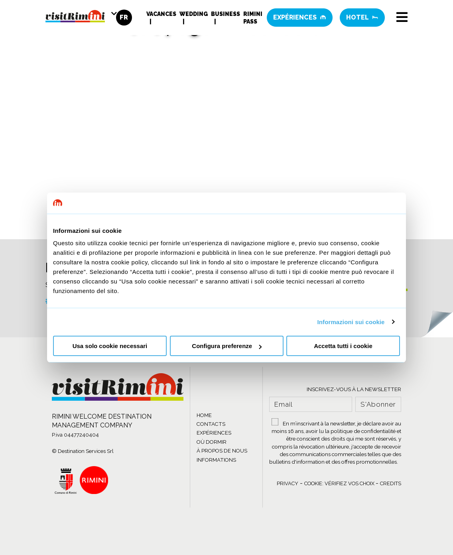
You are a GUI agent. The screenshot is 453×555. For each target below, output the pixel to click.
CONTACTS (211, 424)
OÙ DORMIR (211, 442)
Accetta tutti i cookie (343, 345)
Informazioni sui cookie (351, 322)
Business (225, 14)
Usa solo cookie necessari (110, 345)
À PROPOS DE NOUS (222, 451)
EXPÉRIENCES (214, 433)
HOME (204, 415)
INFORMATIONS (216, 460)
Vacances (161, 14)
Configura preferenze (227, 345)
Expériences (299, 18)
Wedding (193, 14)
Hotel (362, 18)
